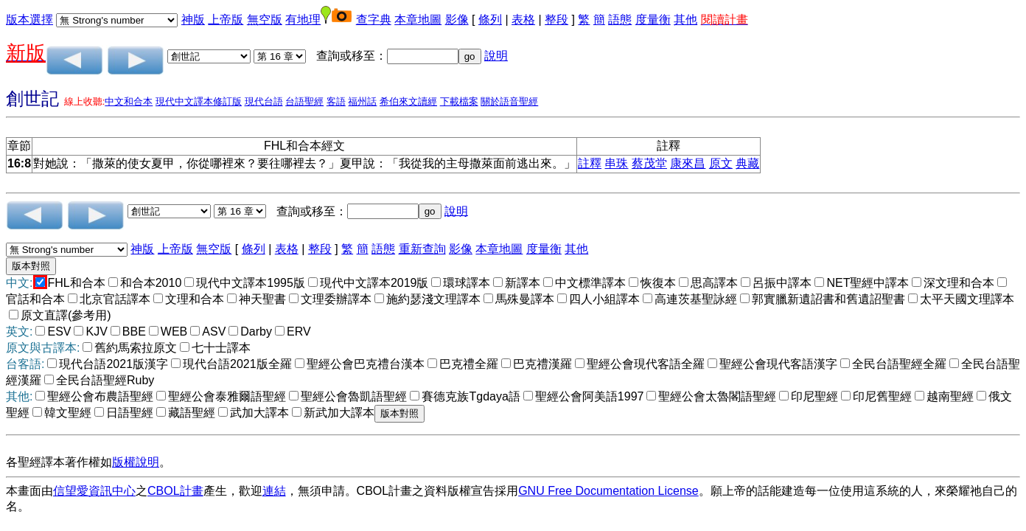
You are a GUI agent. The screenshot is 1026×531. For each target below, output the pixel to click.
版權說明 (135, 462)
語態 (620, 19)
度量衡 (653, 19)
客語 (336, 101)
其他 (685, 19)
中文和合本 (129, 101)
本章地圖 (418, 19)
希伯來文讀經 (408, 101)
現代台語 (264, 101)
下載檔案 (459, 101)
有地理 (303, 19)
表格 (523, 19)
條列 (490, 19)
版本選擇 (29, 19)
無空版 (264, 19)
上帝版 (225, 19)
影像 (457, 19)
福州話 (362, 101)
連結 (274, 491)
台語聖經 (304, 101)
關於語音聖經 (509, 101)
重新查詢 (422, 249)
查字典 (373, 19)
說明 (496, 55)
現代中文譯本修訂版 (199, 101)
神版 (193, 19)
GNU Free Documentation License (608, 491)
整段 (556, 19)
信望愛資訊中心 (94, 491)
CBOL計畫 (175, 491)
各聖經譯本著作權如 (59, 462)
